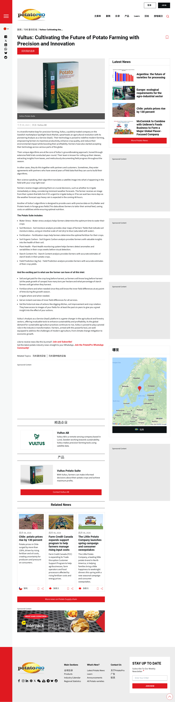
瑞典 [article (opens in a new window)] (139, 429)
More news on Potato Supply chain (61, 599)
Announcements (94, 677)
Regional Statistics (72, 681)
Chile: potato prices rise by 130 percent (151, 110)
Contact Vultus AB (61, 492)
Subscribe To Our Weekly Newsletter (143, 670)
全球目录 (68, 670)
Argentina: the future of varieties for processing (151, 75)
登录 (149, 5)
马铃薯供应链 (39, 355)
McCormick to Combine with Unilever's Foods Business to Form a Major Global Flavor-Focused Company (151, 128)
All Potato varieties (95, 681)
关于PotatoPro (118, 670)
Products (68, 674)
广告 (113, 674)
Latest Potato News (96, 670)
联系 (113, 677)
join (164, 5)
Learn (89, 674)
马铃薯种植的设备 (57, 355)
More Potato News (139, 140)
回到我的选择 (28, 51)
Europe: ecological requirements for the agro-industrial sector (150, 93)
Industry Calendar (72, 677)
